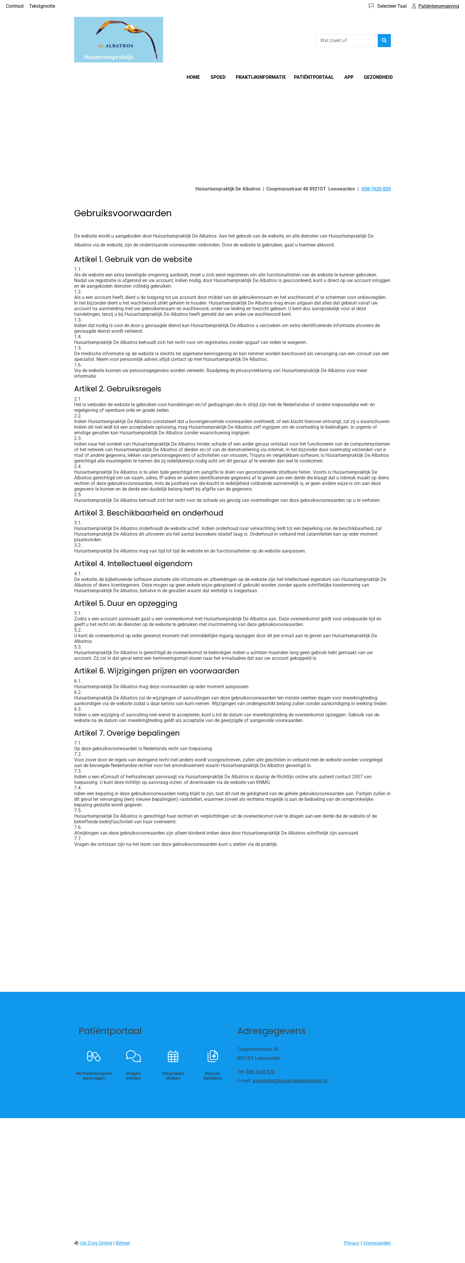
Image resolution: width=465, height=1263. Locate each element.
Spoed (218, 77)
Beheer (123, 1243)
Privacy (351, 1243)
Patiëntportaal (314, 77)
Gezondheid (378, 77)
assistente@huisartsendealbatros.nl (290, 1080)
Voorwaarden (377, 1243)
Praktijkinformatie (261, 77)
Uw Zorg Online (96, 1243)
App (348, 77)
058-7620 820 (260, 1072)
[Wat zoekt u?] (346, 40)
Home (193, 77)
